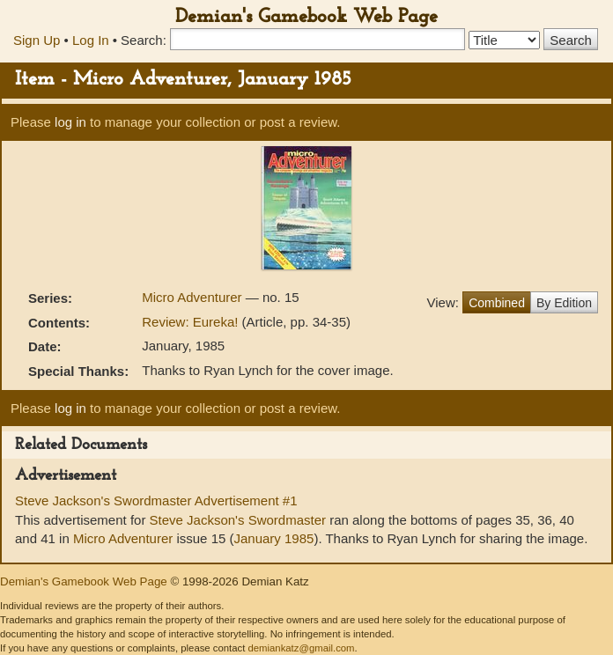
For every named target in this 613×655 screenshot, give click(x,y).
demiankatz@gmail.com (300, 648)
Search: (143, 40)
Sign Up (36, 40)
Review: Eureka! (190, 321)
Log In (90, 40)
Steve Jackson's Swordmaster (238, 519)
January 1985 (273, 538)
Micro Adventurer (194, 297)
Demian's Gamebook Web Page (306, 17)
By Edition (564, 303)
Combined (497, 303)
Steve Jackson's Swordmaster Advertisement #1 (156, 500)
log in (70, 121)
